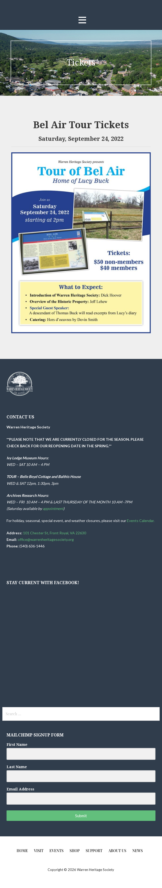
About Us (117, 850)
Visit (38, 850)
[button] (82, 20)
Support (94, 850)
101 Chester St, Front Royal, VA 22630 (54, 533)
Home (22, 850)
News (137, 850)
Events (56, 850)
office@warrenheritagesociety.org (46, 539)
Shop (75, 850)
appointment (53, 508)
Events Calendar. (141, 520)
